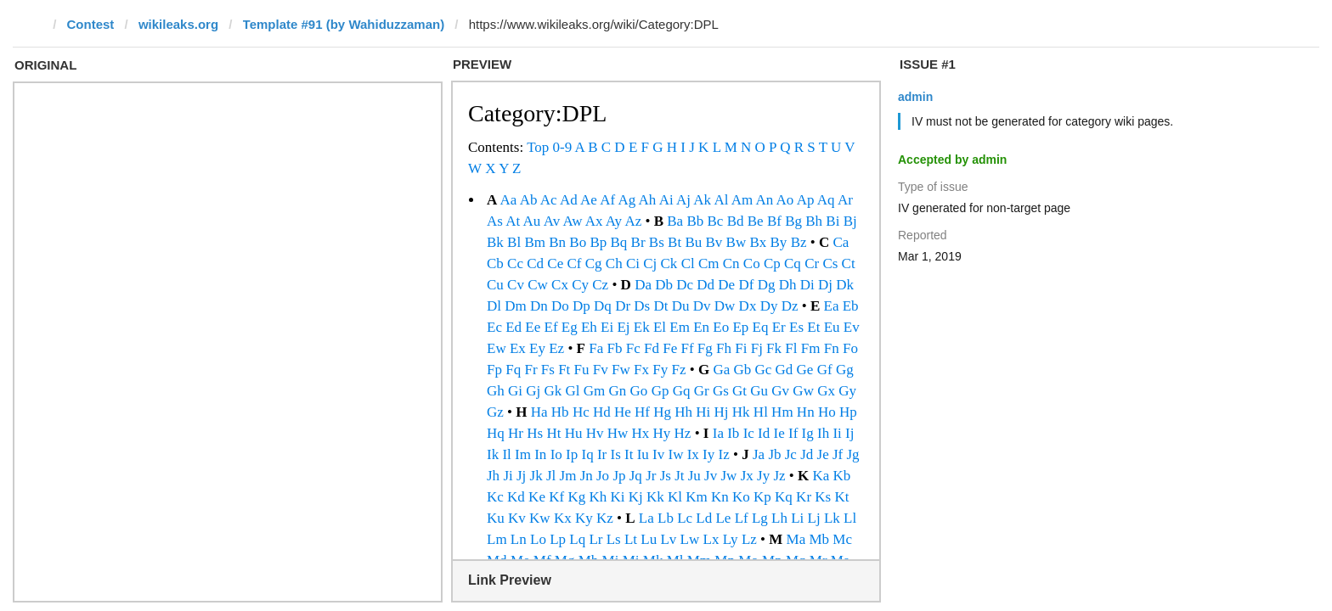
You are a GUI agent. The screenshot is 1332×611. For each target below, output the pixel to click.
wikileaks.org (178, 24)
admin (915, 97)
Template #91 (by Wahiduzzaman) (344, 24)
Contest (91, 24)
